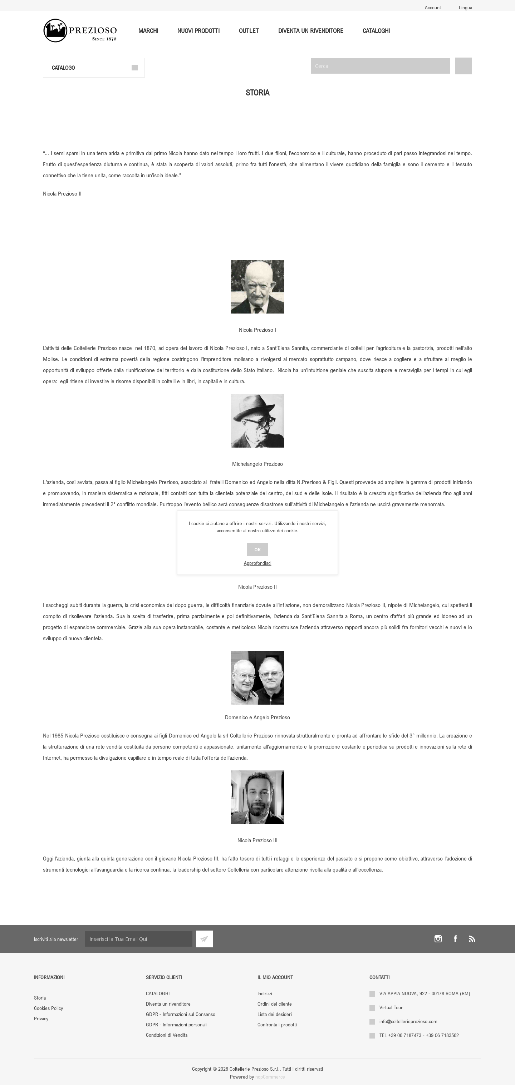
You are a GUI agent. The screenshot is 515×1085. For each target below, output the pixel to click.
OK (257, 550)
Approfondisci (257, 563)
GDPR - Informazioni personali (176, 1024)
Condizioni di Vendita (166, 1035)
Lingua (465, 7)
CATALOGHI (158, 993)
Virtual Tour (391, 1007)
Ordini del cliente (275, 1004)
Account (433, 7)
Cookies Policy (48, 1008)
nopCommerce (270, 1077)
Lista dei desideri (275, 1014)
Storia (40, 998)
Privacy (41, 1018)
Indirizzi (265, 993)
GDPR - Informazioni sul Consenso (180, 1014)
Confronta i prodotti (277, 1024)
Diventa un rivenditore (168, 1004)
